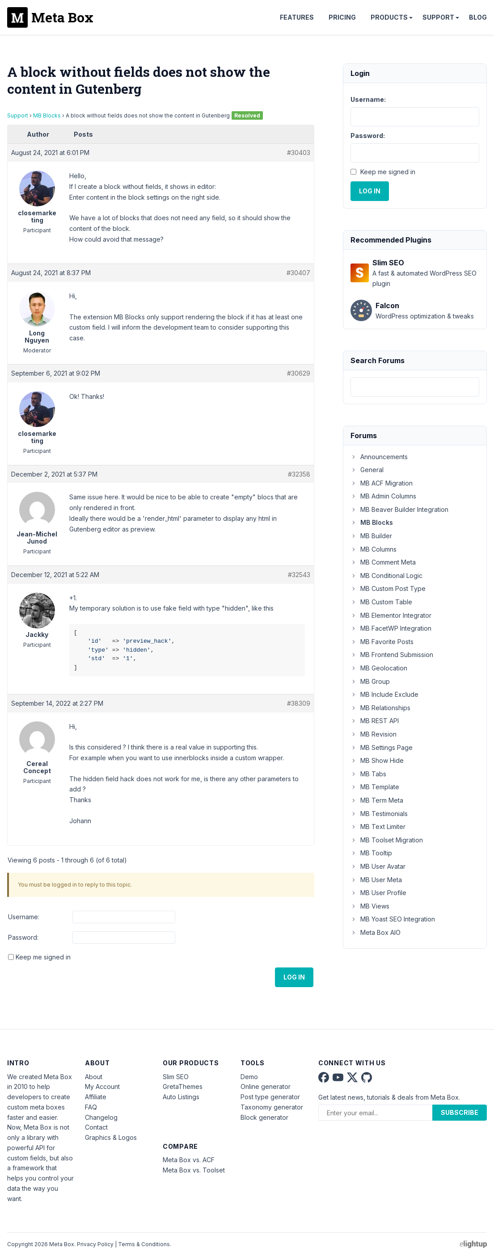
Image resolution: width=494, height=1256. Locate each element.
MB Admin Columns (383, 496)
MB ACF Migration (381, 483)
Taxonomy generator (272, 1107)
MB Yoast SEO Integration (392, 919)
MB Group (370, 681)
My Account (102, 1086)
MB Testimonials (379, 813)
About (93, 1076)
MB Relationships (380, 708)
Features (297, 17)
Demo (249, 1076)
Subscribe (459, 1112)
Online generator (266, 1086)
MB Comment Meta (383, 562)
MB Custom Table (381, 602)
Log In (294, 977)
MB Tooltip (371, 853)
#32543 (299, 574)
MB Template (374, 787)
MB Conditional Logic (386, 575)
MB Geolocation (378, 668)
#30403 (298, 152)
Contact (96, 1127)
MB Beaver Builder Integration (399, 509)
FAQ (91, 1107)
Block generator (264, 1117)
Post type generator (270, 1097)
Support (438, 17)
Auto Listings (181, 1097)
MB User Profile (378, 892)
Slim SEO (176, 1076)
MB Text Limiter (377, 826)
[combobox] (414, 387)
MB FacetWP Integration (390, 628)
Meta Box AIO (375, 932)
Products (389, 17)
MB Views (369, 906)
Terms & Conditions (144, 1244)
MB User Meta (376, 879)
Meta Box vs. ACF (189, 1160)
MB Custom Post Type (388, 588)
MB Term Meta (376, 800)
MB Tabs (368, 774)
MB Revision (373, 734)
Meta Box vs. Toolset (194, 1170)
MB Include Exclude (384, 694)
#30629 (298, 373)
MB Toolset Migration (386, 840)
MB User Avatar (377, 866)
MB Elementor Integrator (390, 615)
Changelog (101, 1117)
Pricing (342, 17)
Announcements (379, 457)
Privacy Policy (95, 1244)
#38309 (298, 703)
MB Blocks (47, 115)
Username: (23, 917)
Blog (478, 17)
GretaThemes (183, 1086)
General (367, 469)
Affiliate (95, 1097)
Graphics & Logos (111, 1137)
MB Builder (371, 536)
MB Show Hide (377, 760)
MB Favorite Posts (382, 641)
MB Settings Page (381, 747)
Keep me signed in (43, 957)
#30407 (298, 272)
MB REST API (374, 720)
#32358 (299, 474)
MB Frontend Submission (391, 654)
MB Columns (373, 549)
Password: (23, 937)
